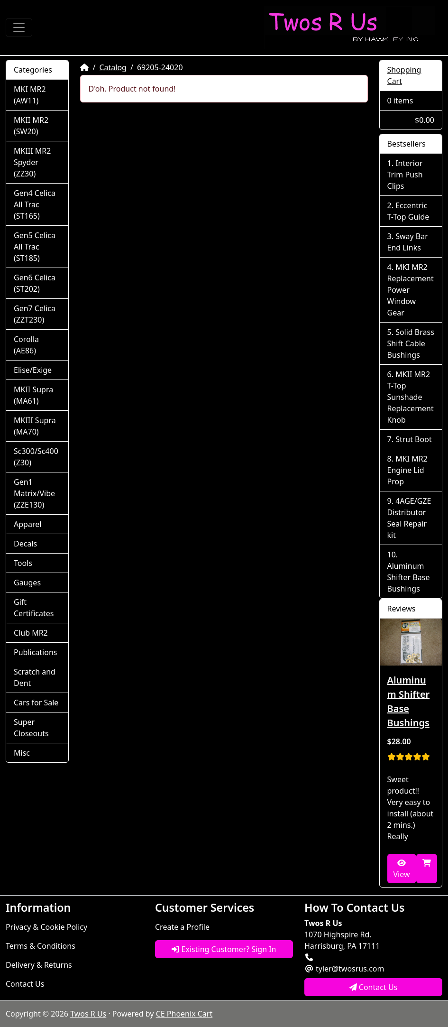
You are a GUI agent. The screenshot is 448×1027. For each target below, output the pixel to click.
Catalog (113, 67)
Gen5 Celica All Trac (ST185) (34, 246)
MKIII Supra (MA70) (35, 426)
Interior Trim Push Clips (405, 174)
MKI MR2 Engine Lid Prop (407, 470)
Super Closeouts (31, 728)
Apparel (27, 524)
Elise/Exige (33, 370)
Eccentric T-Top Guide (408, 211)
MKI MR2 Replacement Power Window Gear (410, 290)
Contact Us (25, 984)
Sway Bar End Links (407, 242)
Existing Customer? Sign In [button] (224, 949)
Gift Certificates (34, 608)
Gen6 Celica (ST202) (34, 283)
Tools (23, 563)
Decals (25, 543)
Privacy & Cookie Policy (46, 927)
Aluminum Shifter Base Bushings (408, 577)
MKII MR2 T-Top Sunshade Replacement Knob (410, 397)
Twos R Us (88, 1013)
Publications (35, 652)
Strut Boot (413, 439)
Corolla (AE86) (26, 345)
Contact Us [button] (373, 987)
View (401, 869)
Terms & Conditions (40, 946)
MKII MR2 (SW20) (31, 126)
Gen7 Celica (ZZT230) (34, 314)
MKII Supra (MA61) (33, 395)
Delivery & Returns (39, 965)
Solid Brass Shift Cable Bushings (410, 343)
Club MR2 (31, 633)
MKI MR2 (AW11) (30, 95)
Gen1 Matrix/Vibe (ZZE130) (34, 493)
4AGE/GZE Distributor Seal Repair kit (409, 518)
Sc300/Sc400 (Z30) (36, 457)
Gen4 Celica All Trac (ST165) (34, 204)
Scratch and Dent (34, 677)
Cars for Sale (36, 702)
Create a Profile (182, 927)
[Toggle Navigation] (19, 27)
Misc (22, 753)
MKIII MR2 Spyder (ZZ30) (32, 162)
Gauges (27, 582)
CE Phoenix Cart (184, 1013)
